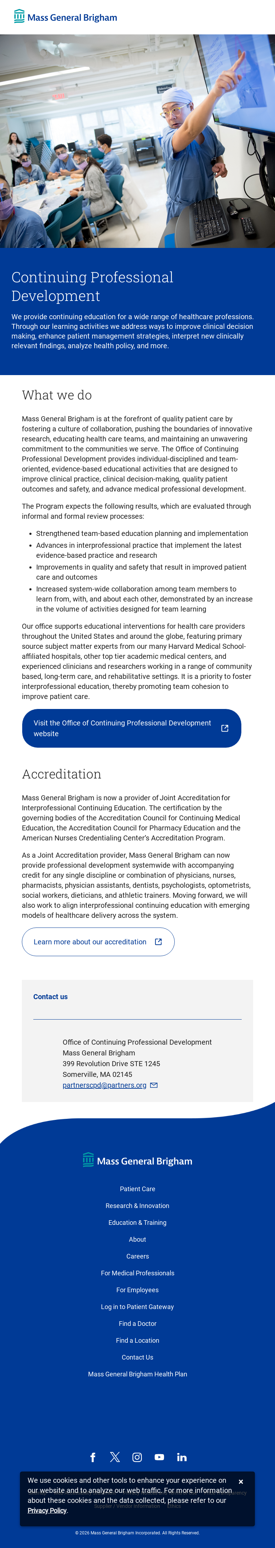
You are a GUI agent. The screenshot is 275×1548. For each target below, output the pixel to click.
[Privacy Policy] (47, 1511)
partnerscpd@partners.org (104, 1085)
